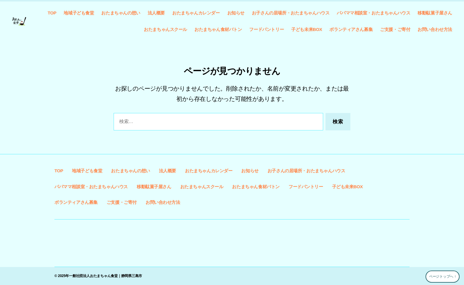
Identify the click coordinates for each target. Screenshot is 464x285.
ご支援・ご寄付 (395, 29)
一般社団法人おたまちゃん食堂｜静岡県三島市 (105, 276)
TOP (52, 12)
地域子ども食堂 (79, 12)
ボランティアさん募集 (351, 29)
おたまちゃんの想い (120, 12)
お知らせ (235, 12)
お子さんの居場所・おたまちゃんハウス (291, 12)
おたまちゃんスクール (165, 29)
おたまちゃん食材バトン (218, 29)
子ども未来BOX (306, 29)
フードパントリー (266, 29)
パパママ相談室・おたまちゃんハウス (373, 12)
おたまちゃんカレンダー (196, 12)
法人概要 (156, 12)
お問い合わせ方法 (435, 29)
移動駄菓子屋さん (435, 12)
